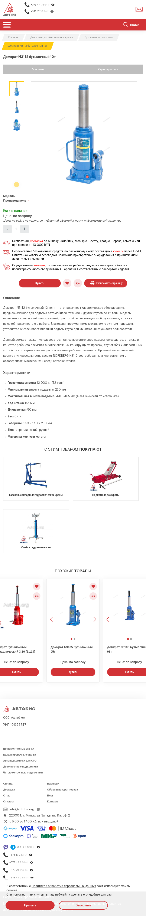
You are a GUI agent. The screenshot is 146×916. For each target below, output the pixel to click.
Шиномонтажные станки (18, 748)
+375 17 (42, 11)
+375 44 (43, 4)
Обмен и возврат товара (62, 789)
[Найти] (125, 25)
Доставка (9, 789)
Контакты (53, 801)
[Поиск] (133, 25)
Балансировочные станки (19, 754)
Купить (39, 283)
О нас (6, 795)
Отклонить (83, 905)
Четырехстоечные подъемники (23, 772)
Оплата (118, 251)
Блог (50, 795)
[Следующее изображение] (94, 607)
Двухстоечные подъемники (20, 766)
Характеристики (108, 69)
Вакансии (53, 783)
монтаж (39, 265)
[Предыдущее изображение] (52, 607)
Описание (38, 69)
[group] (84, 134)
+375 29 (28, 847)
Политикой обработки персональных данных (64, 886)
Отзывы (8, 801)
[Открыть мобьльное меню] (7, 24)
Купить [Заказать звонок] (73, 672)
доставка (36, 241)
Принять (30, 905)
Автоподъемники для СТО (19, 760)
